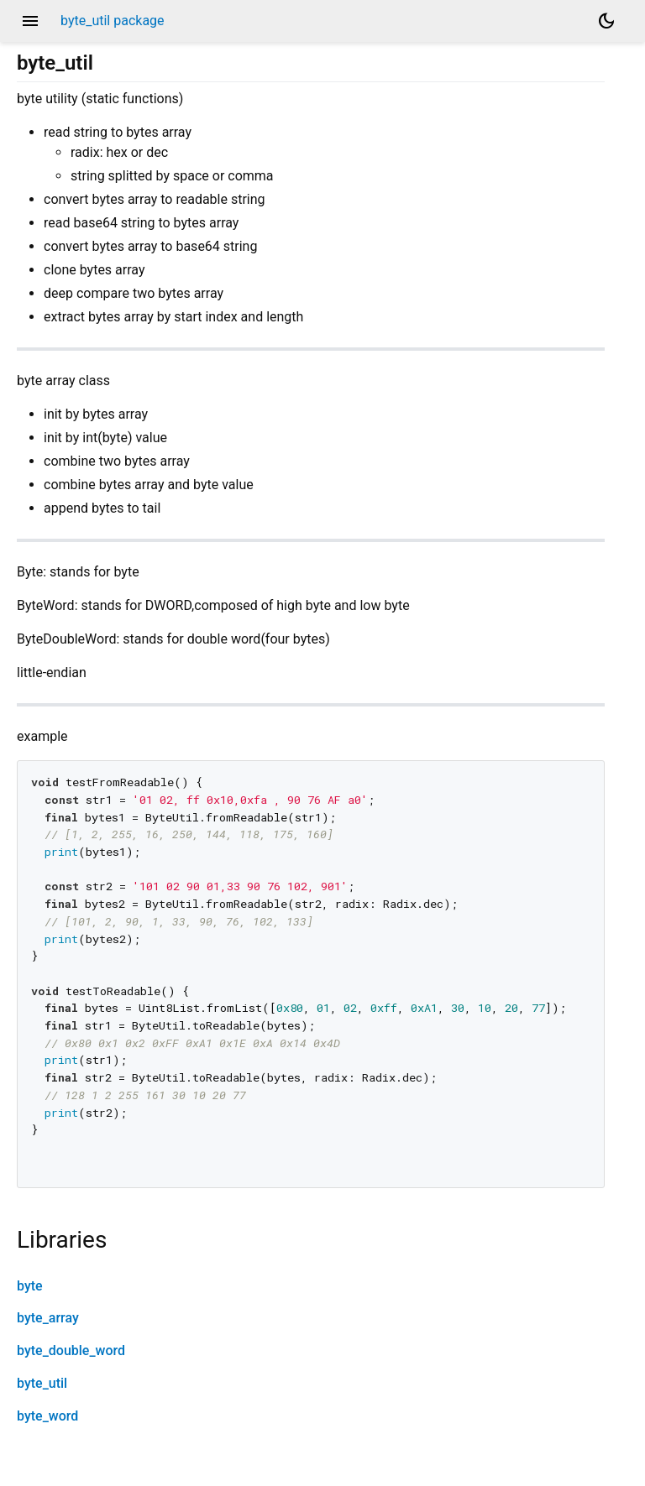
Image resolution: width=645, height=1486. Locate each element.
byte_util (42, 1383)
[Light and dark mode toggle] (606, 21)
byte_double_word (71, 1350)
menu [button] (30, 21)
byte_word (47, 1416)
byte (30, 1286)
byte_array (48, 1318)
